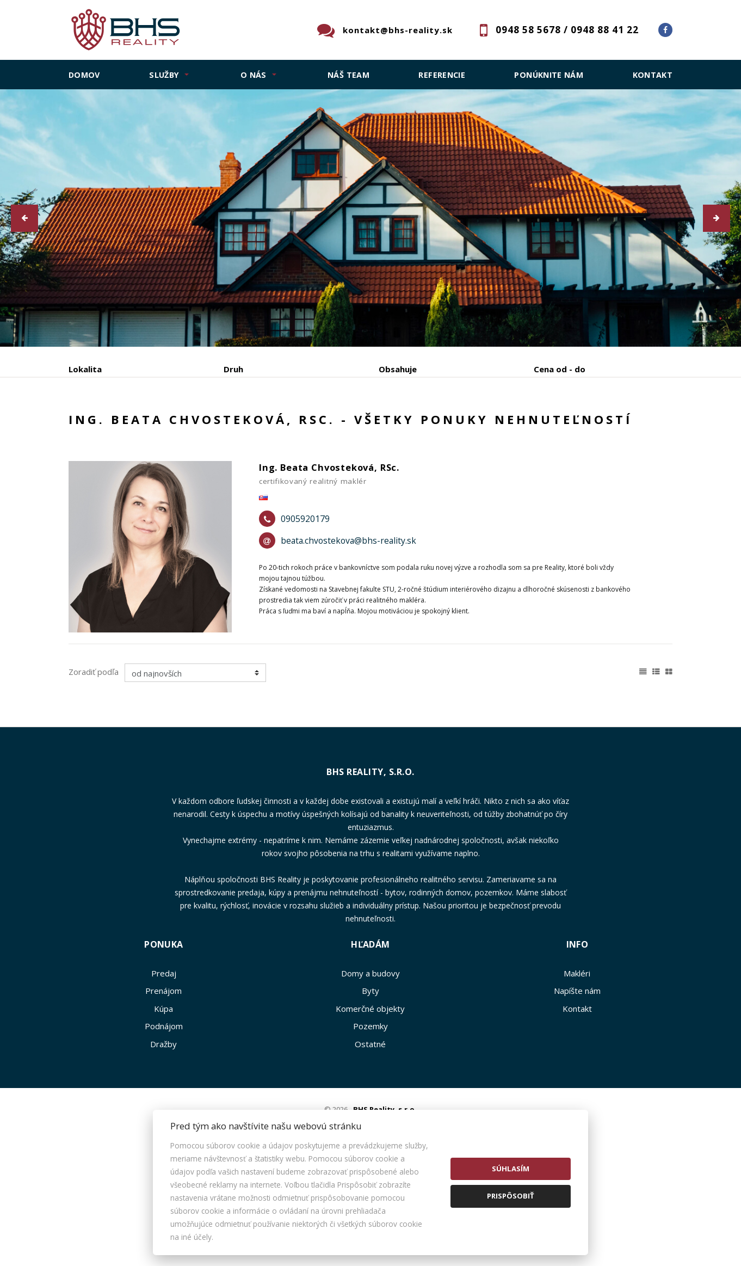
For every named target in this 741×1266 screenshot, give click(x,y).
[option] (370, 218)
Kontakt (653, 75)
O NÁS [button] (253, 75)
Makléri (577, 1055)
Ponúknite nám (548, 75)
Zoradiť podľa (94, 754)
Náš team (348, 75)
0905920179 (305, 602)
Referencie (441, 75)
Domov (84, 75)
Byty (370, 1073)
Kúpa (231, 426)
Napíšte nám (577, 1073)
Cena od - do (559, 369)
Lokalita (85, 369)
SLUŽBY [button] (164, 75)
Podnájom (295, 426)
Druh (233, 369)
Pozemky (370, 1109)
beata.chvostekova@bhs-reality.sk (348, 624)
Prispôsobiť (510, 1196)
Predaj (102, 426)
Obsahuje (398, 369)
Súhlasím (510, 1168)
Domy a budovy (370, 1055)
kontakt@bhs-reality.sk (398, 29)
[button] (24, 218)
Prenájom (168, 426)
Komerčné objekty (370, 1091)
